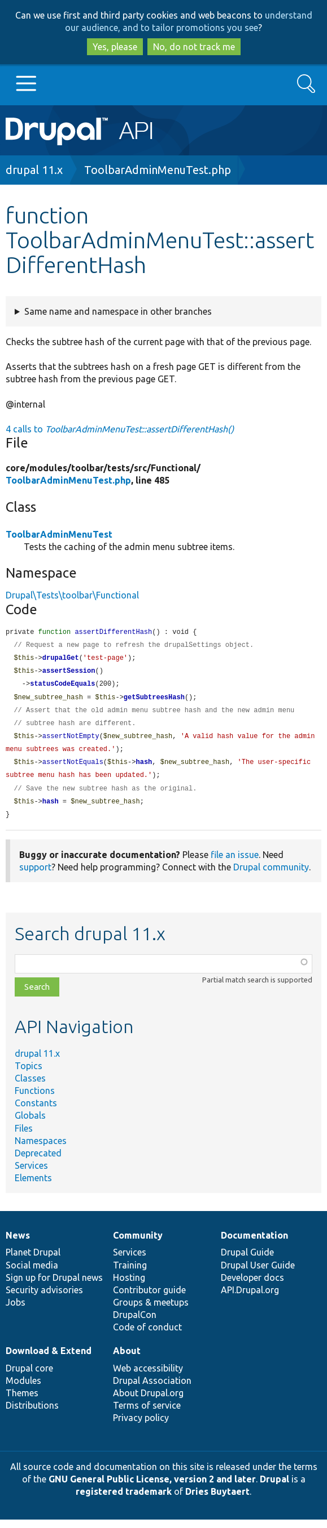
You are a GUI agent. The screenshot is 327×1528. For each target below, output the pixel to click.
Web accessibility (148, 1376)
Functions (35, 1099)
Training (130, 1273)
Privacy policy (141, 1426)
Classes (30, 1087)
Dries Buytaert (217, 1500)
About (127, 1359)
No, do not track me (194, 47)
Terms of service (147, 1414)
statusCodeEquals (62, 686)
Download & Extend (48, 1359)
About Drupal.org (148, 1401)
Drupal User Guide (258, 1273)
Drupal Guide (247, 1261)
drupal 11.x (34, 169)
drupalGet (60, 659)
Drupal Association (152, 1389)
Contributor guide (149, 1298)
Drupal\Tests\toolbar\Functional (72, 595)
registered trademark (124, 1500)
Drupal (274, 1487)
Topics (28, 1074)
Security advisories (44, 1298)
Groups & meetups (151, 1311)
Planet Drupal (33, 1261)
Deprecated (38, 1161)
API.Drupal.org (250, 1298)
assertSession (68, 673)
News (18, 1244)
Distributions (32, 1414)
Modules (23, 1389)
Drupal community (271, 875)
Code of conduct (147, 1335)
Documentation (254, 1244)
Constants (36, 1111)
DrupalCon (134, 1323)
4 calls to (120, 429)
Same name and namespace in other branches (118, 311)
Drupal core (29, 1376)
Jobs (15, 1311)
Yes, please (115, 47)
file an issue (235, 863)
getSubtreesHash (154, 700)
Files (24, 1137)
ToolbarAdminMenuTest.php (157, 169)
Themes (22, 1401)
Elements (33, 1186)
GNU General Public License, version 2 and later (152, 1487)
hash (144, 768)
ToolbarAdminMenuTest (59, 534)
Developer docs (252, 1286)
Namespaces (41, 1149)
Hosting (129, 1286)
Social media (32, 1273)
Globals (30, 1124)
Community (138, 1244)
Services (31, 1174)
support (35, 875)
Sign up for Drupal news (54, 1286)
